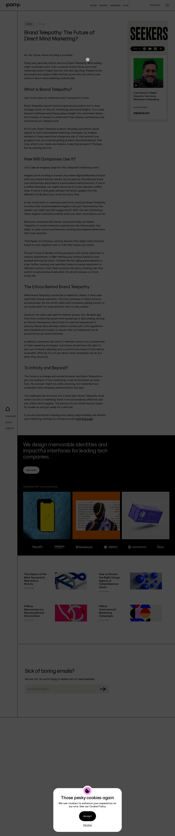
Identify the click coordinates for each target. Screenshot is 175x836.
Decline (87, 825)
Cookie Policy (97, 806)
